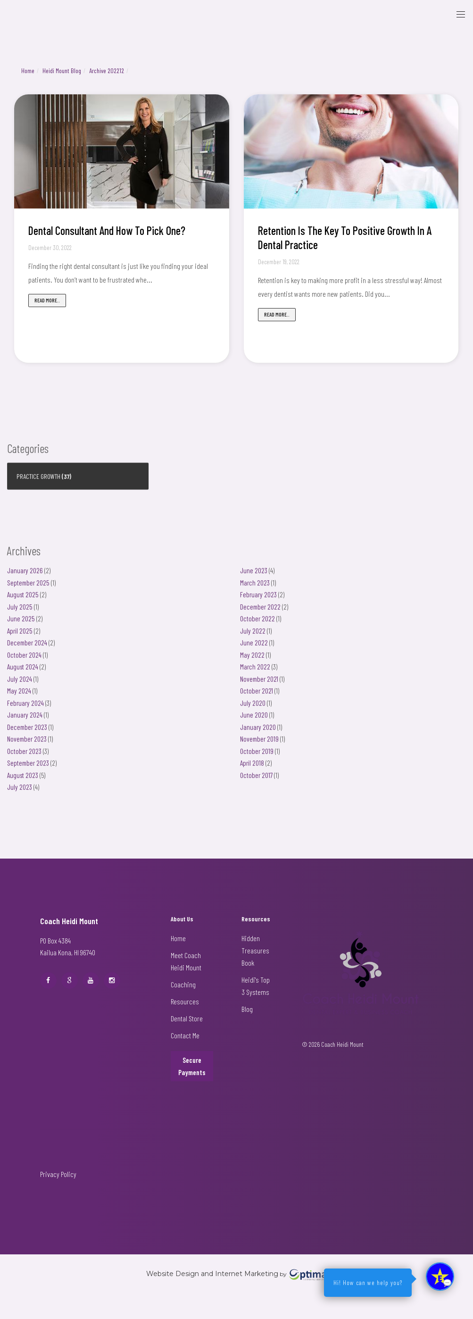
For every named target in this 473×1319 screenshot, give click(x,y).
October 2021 (256, 696)
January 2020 (258, 732)
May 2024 (19, 696)
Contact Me (185, 1035)
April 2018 (252, 768)
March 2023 (255, 588)
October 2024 (24, 660)
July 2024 (19, 684)
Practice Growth (38, 481)
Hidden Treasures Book (255, 950)
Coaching (183, 984)
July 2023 (19, 792)
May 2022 (252, 660)
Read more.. (47, 300)
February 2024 (25, 708)
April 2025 (20, 636)
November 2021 (259, 684)
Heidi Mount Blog (61, 71)
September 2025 (28, 588)
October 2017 (256, 780)
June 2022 (254, 647)
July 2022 (253, 636)
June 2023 (253, 575)
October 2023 (24, 756)
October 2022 (257, 623)
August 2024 (22, 672)
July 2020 (253, 708)
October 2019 (257, 756)
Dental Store (187, 1018)
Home (27, 71)
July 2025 (20, 612)
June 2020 (254, 720)
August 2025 (23, 599)
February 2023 (258, 599)
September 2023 (28, 768)
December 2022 (260, 612)
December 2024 (27, 647)
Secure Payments (192, 1066)
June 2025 (21, 623)
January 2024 (24, 720)
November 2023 (27, 744)
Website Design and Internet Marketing (212, 1274)
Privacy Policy (58, 1173)
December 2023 (27, 732)
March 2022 (255, 672)
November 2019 (259, 744)
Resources (185, 1001)
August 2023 (22, 780)
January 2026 (25, 575)
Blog (247, 1008)
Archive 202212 (106, 71)
